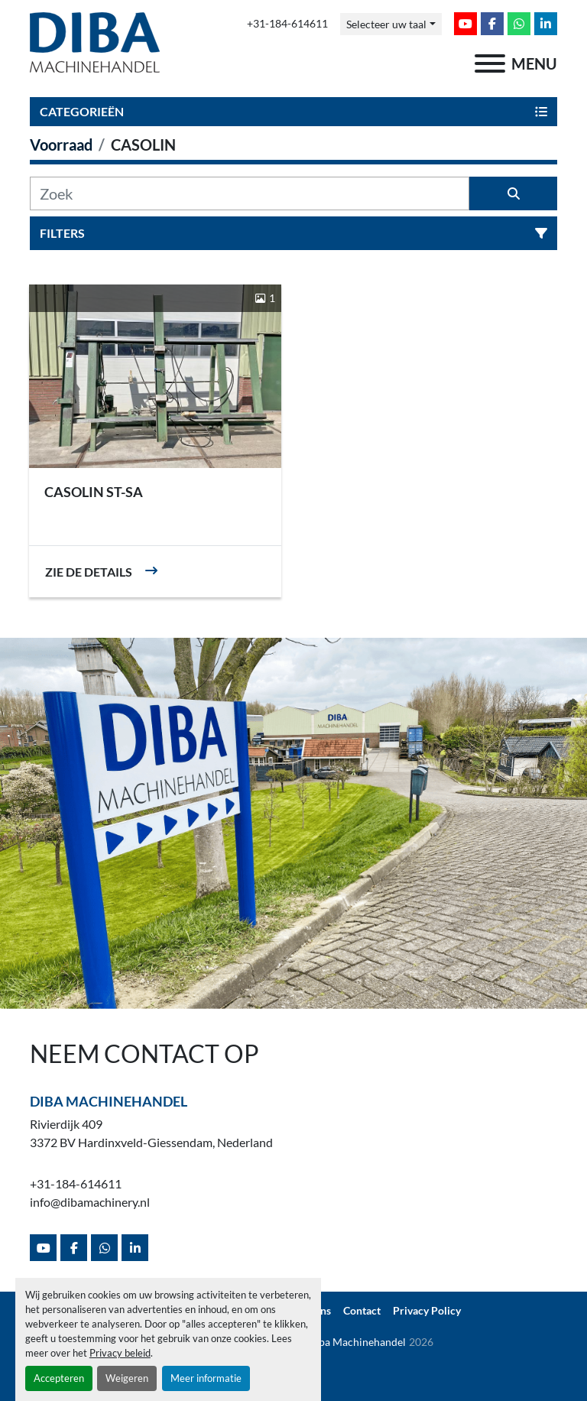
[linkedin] (545, 23)
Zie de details (88, 571)
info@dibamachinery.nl (90, 1202)
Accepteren (59, 1378)
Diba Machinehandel (108, 1101)
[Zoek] (249, 193)
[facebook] (492, 23)
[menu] (490, 63)
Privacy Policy (427, 1311)
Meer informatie (206, 1378)
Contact (362, 1311)
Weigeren (126, 1378)
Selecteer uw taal (386, 24)
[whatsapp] (519, 23)
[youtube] (465, 23)
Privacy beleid (120, 1353)
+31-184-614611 (287, 24)
